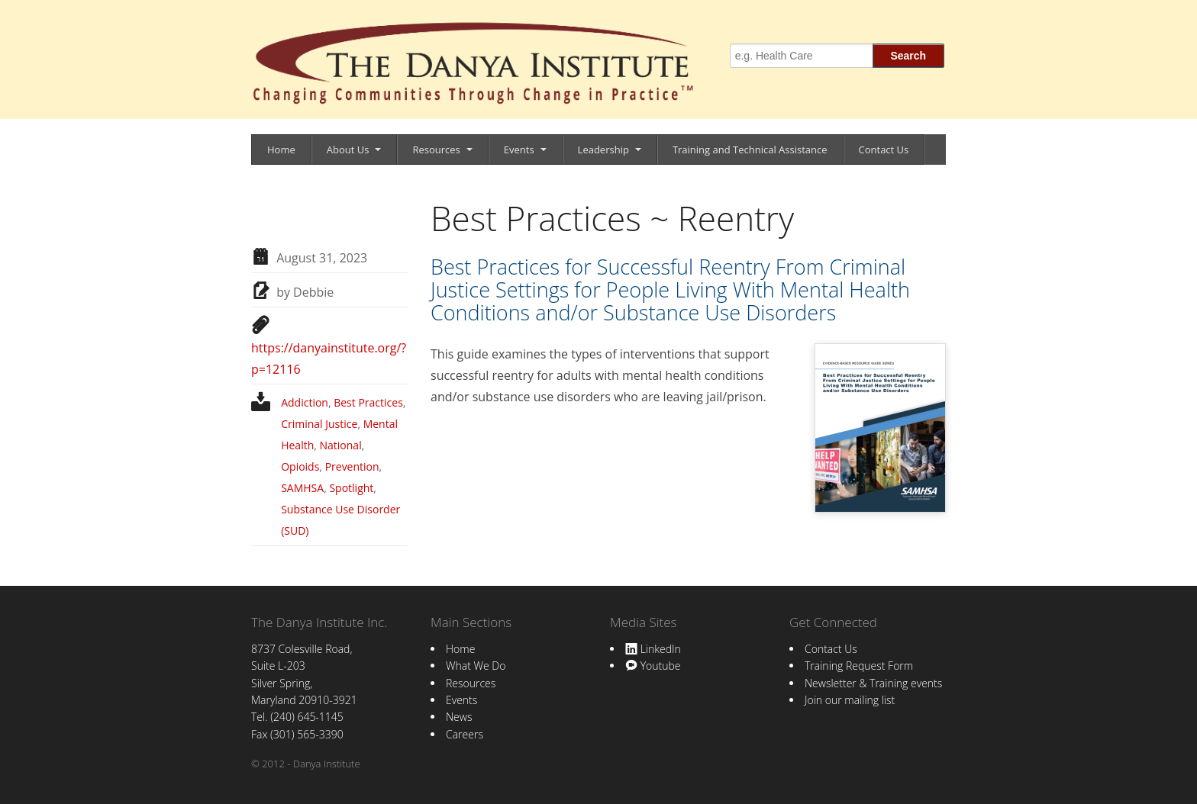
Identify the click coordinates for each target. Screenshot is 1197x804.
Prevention (352, 466)
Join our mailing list (850, 700)
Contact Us (884, 149)
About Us (348, 149)
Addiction (304, 402)
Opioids (300, 466)
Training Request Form (859, 665)
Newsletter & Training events (873, 683)
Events (519, 149)
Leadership (603, 149)
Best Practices (368, 402)
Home (281, 149)
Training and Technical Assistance (750, 149)
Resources (436, 149)
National (341, 445)
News (459, 716)
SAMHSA (302, 488)
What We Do (475, 665)
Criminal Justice (319, 423)
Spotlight (351, 488)
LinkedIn (653, 649)
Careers (464, 734)
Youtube (652, 665)
